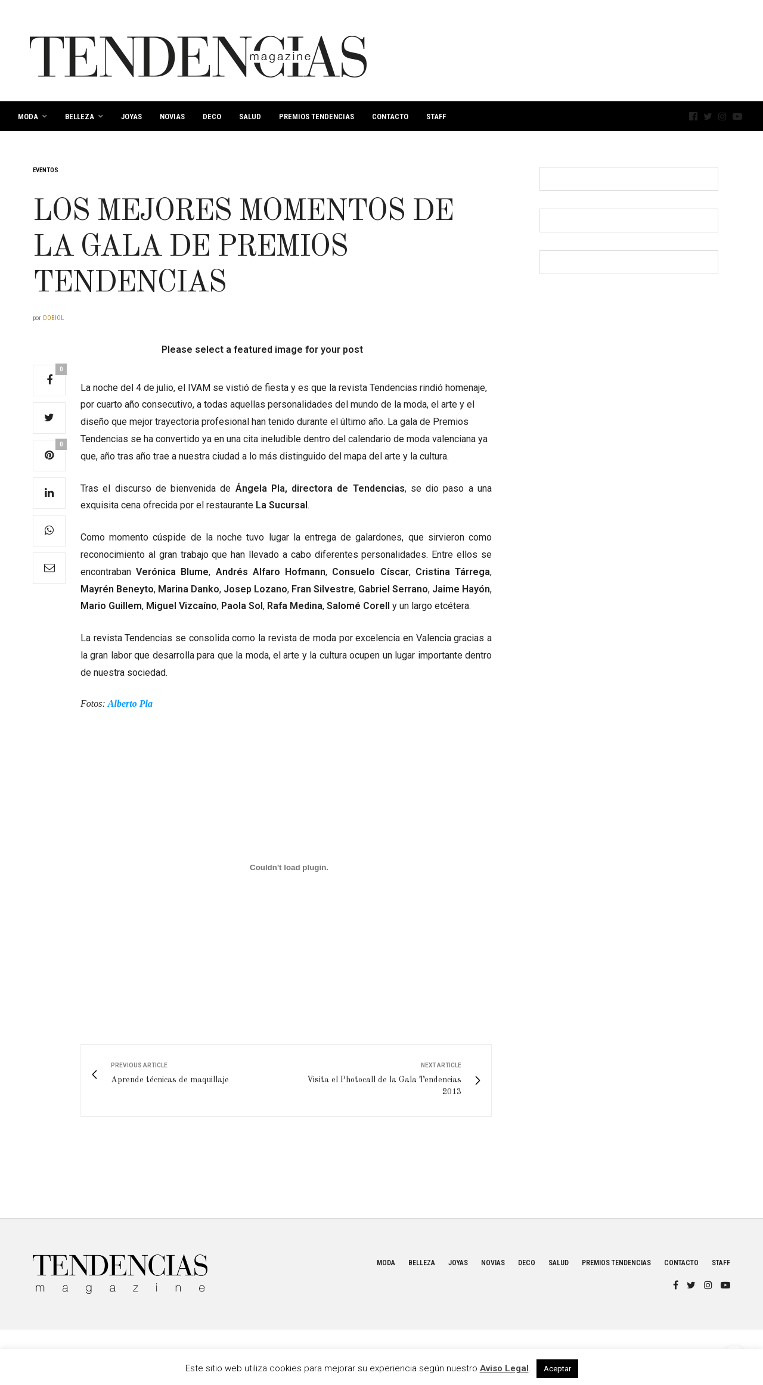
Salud (250, 116)
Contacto (390, 116)
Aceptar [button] (557, 1368)
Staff (436, 116)
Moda (28, 116)
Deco (212, 116)
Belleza (79, 116)
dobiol (53, 318)
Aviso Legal (504, 1368)
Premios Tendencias (316, 116)
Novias (172, 116)
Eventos (45, 170)
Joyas (131, 116)
